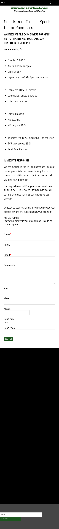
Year (6, 288)
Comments (9, 265)
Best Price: (9, 328)
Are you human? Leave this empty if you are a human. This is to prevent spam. (28, 221)
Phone (7, 244)
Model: (7, 308)
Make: (7, 298)
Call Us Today (44, 3)
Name (7, 234)
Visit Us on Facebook (50, 3)
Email (7, 255)
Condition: (9, 319)
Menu (5, 3)
